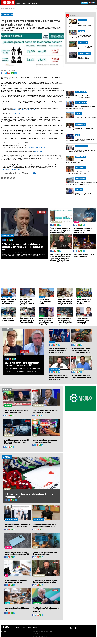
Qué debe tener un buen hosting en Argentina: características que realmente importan (83, 230)
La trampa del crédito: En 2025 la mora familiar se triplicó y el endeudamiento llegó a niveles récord (65, 321)
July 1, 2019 (38, 151)
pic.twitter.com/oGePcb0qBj (37, 147)
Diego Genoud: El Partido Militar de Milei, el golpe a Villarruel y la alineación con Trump (81, 161)
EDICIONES (84, 2)
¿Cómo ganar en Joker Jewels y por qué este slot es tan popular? (84, 255)
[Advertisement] (31, 193)
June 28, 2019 (17, 113)
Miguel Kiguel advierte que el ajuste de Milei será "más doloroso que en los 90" (22, 364)
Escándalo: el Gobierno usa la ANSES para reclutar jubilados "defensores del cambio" (80, 36)
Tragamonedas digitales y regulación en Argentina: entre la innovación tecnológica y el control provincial (81, 350)
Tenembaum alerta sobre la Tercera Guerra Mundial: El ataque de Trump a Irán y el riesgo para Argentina (46, 321)
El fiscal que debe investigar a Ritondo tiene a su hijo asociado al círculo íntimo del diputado (80, 150)
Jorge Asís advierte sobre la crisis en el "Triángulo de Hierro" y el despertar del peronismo (81, 107)
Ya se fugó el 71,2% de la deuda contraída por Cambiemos (84, 58)
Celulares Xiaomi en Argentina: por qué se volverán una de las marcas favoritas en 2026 (17, 553)
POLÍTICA (18, 3)
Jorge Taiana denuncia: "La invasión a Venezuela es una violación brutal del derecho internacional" (46, 610)
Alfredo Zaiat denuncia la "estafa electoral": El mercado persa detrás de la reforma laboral (80, 129)
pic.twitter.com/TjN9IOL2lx (29, 109)
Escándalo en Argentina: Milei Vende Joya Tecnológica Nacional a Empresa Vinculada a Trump (79, 194)
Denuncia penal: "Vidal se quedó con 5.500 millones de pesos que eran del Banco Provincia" (80, 48)
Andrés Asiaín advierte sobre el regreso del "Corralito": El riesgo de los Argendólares (27, 302)
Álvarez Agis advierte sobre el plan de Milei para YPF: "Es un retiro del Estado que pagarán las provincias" (60, 230)
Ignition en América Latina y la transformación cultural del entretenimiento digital (45, 441)
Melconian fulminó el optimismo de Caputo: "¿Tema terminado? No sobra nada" (81, 377)
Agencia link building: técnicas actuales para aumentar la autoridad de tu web (16, 581)
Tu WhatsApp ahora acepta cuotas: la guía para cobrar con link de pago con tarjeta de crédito (65, 302)
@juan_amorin (17, 109)
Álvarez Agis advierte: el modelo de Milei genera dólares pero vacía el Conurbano (45, 411)
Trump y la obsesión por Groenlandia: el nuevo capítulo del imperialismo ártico (16, 411)
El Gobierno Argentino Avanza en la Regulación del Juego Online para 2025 (29, 495)
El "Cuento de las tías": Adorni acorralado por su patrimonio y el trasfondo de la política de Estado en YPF (81, 96)
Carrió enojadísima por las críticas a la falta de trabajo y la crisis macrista (81, 25)
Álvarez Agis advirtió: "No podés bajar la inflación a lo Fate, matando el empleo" (27, 320)
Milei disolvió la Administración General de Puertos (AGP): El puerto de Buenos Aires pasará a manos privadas (81, 183)
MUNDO (29, 3)
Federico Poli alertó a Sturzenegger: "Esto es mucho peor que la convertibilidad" (83, 321)
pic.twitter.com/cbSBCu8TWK (11, 169)
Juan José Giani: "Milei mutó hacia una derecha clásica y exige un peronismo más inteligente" (80, 139)
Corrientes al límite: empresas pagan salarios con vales (81, 118)
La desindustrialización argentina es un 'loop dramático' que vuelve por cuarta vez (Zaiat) (45, 581)
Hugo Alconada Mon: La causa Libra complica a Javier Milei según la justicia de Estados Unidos (80, 172)
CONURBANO (34, 3)
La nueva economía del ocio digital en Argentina (7, 319)
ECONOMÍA (24, 3)
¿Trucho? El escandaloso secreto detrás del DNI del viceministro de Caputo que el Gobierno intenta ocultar (16, 442)
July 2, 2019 (32, 173)
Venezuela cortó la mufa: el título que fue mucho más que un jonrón (84, 301)
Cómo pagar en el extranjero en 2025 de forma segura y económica (17, 609)
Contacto (3, 631)
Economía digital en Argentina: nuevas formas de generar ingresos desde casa (45, 553)
